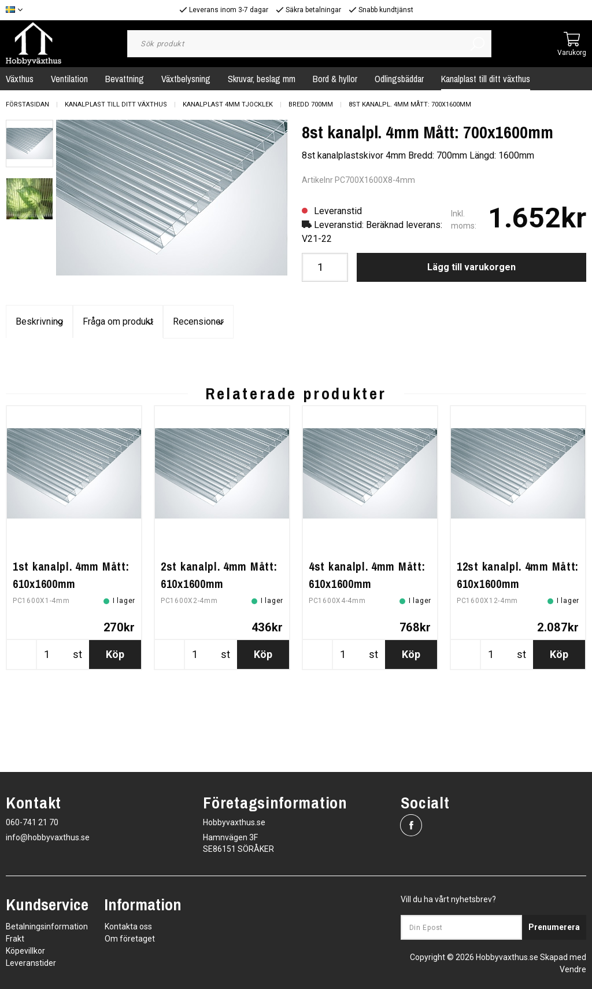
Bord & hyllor (335, 78)
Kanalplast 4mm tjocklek (228, 104)
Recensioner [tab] (489, 322)
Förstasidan (27, 104)
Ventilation (69, 78)
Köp (115, 744)
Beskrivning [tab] (103, 322)
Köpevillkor (25, 950)
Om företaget (130, 938)
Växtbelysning (185, 78)
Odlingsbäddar (399, 78)
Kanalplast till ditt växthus (485, 78)
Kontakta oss (128, 926)
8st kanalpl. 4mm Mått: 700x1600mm (410, 104)
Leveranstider (31, 963)
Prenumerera (554, 927)
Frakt (15, 938)
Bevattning (124, 78)
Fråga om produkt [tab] (296, 322)
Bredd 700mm (310, 104)
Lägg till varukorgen (471, 267)
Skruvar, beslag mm (261, 78)
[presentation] (29, 143)
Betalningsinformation (47, 926)
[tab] (29, 143)
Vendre (573, 969)
